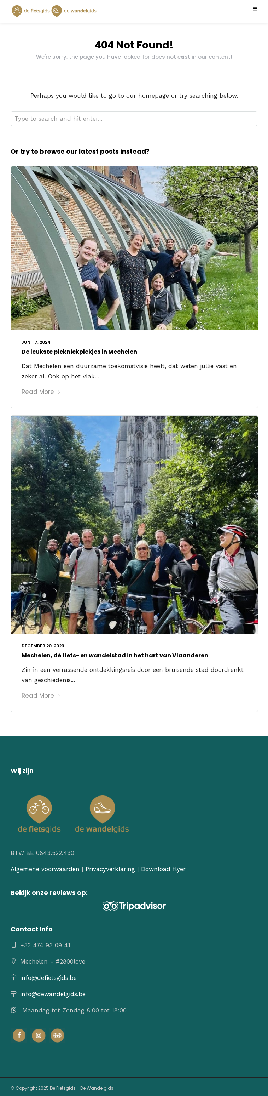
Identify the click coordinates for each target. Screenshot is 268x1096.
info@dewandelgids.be (53, 994)
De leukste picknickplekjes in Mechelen (79, 352)
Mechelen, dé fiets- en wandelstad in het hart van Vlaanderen (115, 655)
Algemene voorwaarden (45, 869)
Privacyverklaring (110, 869)
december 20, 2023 (43, 646)
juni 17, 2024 (36, 342)
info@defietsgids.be (48, 977)
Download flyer (163, 869)
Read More (41, 392)
